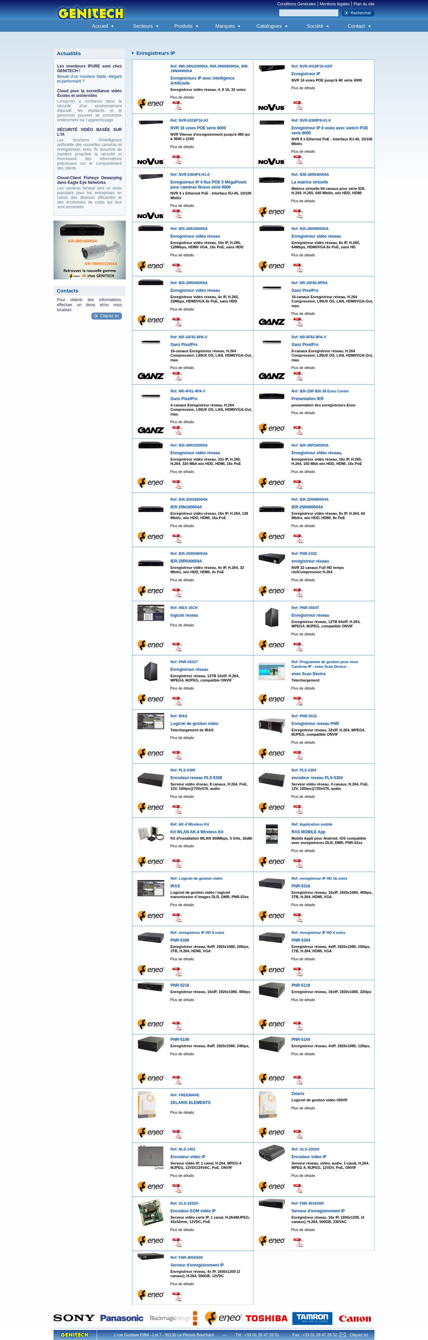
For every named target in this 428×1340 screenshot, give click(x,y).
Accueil (100, 26)
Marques (225, 26)
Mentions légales (335, 4)
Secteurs (143, 26)
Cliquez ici (109, 316)
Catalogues (269, 26)
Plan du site (363, 4)
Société (315, 26)
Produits (183, 26)
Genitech (90, 16)
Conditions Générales (296, 4)
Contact (356, 26)
